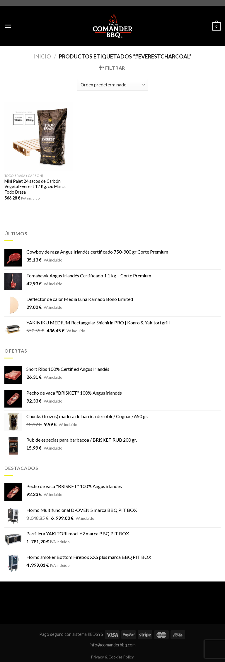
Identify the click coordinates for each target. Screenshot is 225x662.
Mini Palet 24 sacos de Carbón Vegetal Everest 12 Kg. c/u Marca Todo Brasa (35, 187)
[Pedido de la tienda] (112, 84)
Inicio (42, 56)
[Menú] (7, 26)
